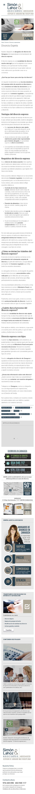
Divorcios (7, 42)
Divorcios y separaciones (14, 42)
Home (2, 42)
